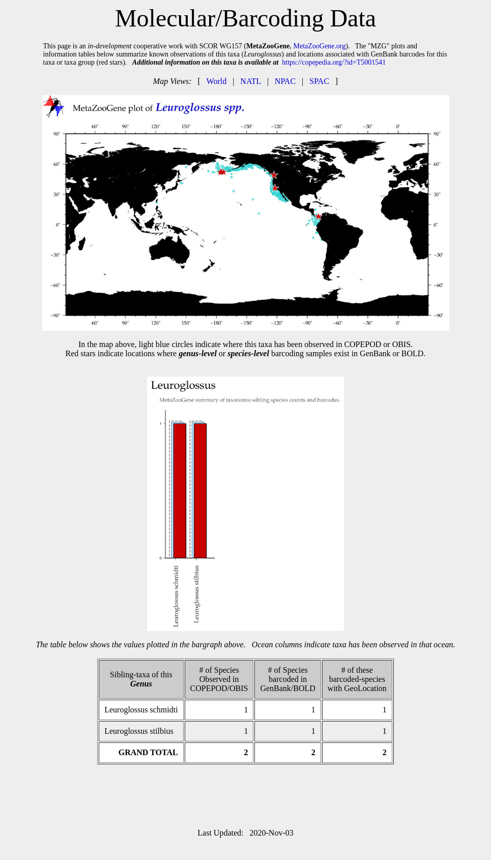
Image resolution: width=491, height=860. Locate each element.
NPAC (285, 81)
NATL (250, 81)
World (217, 81)
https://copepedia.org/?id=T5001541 (334, 62)
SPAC (319, 81)
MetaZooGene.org (319, 46)
